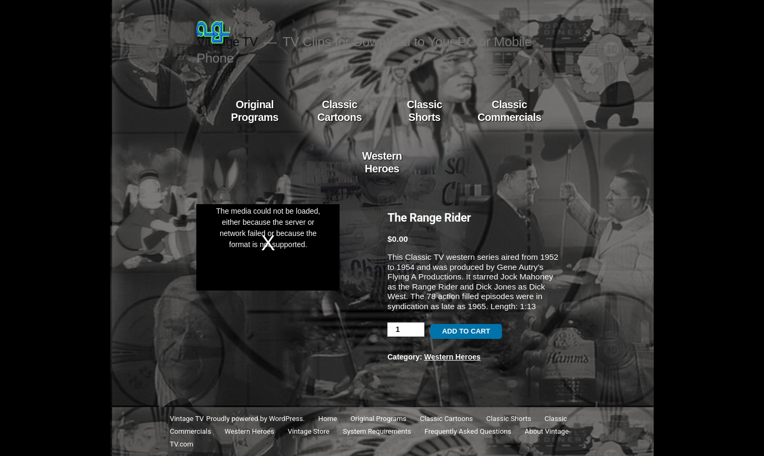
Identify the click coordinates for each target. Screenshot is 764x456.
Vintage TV (186, 419)
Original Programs (254, 111)
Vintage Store (308, 431)
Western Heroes (382, 162)
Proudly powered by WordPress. (256, 419)
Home (327, 419)
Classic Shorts (424, 111)
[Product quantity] (405, 329)
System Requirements (377, 431)
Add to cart (466, 331)
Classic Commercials (509, 111)
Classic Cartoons (339, 111)
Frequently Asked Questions (467, 431)
